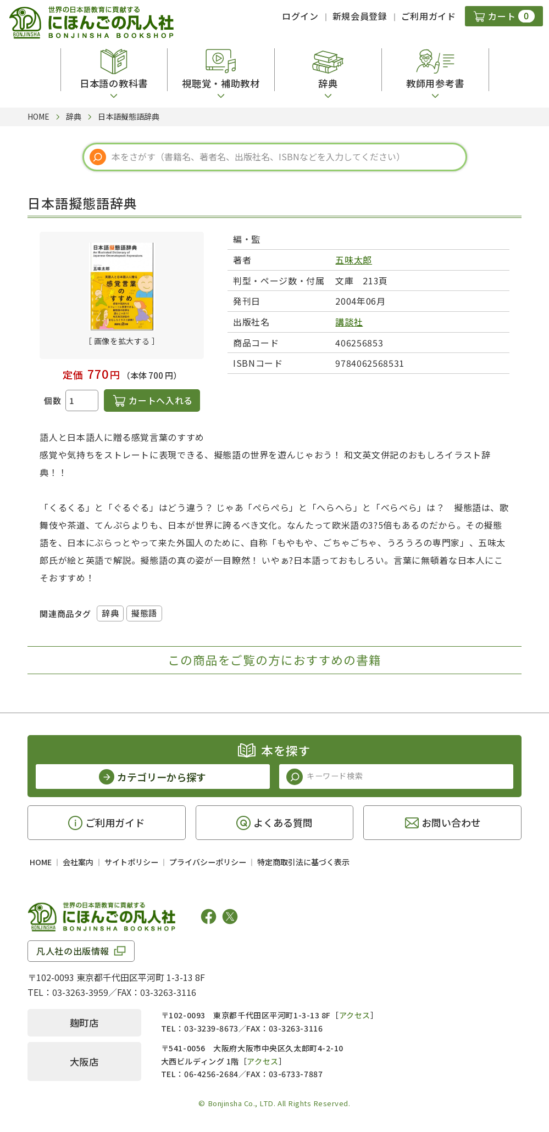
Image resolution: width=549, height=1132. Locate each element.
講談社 (349, 321)
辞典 (110, 613)
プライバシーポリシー (207, 861)
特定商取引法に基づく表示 (303, 861)
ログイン (300, 16)
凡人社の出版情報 (72, 950)
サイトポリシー (131, 861)
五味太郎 (353, 259)
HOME (41, 861)
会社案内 (78, 861)
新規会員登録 (359, 16)
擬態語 (144, 613)
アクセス (354, 1015)
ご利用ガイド (428, 16)
